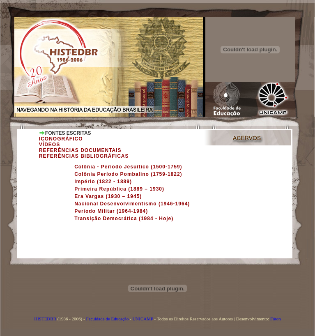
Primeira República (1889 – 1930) (119, 189)
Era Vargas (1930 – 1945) (108, 196)
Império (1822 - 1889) (103, 181)
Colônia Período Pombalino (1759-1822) (128, 174)
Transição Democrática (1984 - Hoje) (123, 218)
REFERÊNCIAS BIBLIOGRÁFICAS (84, 156)
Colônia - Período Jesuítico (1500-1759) (128, 167)
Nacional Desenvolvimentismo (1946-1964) (132, 204)
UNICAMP (142, 318)
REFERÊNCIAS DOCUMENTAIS (80, 150)
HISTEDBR (45, 318)
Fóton (275, 318)
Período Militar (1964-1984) (111, 211)
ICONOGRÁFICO (61, 139)
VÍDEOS (49, 144)
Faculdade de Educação (107, 318)
